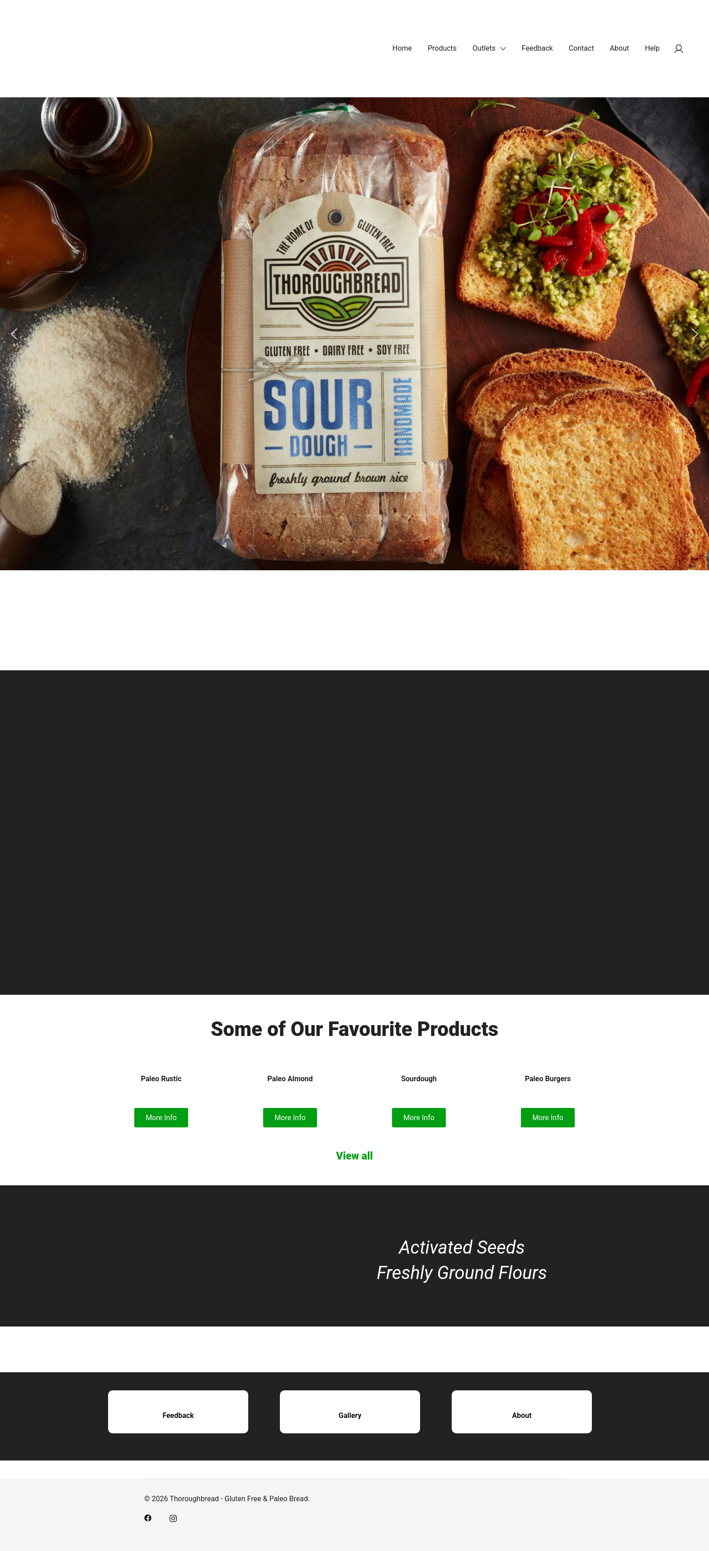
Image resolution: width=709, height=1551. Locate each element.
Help (652, 48)
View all (354, 1156)
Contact (581, 48)
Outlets (484, 48)
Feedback (537, 48)
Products (442, 48)
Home (402, 48)
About (619, 48)
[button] (14, 334)
